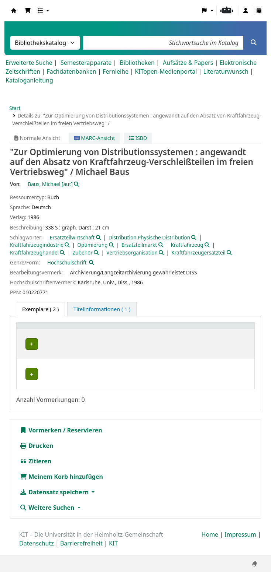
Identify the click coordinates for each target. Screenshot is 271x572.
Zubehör (82, 252)
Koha (13, 10)
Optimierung (92, 244)
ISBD (138, 137)
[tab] (102, 309)
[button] (27, 11)
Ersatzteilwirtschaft (72, 237)
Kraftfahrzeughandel (34, 252)
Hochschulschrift (67, 262)
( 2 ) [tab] (40, 309)
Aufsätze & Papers (188, 63)
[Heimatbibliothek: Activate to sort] (48, 330)
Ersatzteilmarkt (139, 244)
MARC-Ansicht (94, 137)
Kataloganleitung (29, 80)
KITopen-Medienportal (166, 71)
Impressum (240, 542)
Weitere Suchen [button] (48, 515)
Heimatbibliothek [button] (43, 329)
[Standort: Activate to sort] (102, 330)
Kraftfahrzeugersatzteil (198, 252)
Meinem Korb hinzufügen (61, 484)
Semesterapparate (86, 63)
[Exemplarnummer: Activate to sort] (193, 330)
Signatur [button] (139, 329)
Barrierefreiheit (81, 551)
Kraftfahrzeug (187, 244)
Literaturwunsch (225, 71)
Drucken (37, 453)
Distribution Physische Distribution (149, 237)
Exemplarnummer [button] (189, 329)
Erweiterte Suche (29, 63)
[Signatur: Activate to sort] (143, 330)
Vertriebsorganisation (132, 252)
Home (210, 542)
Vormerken (41, 438)
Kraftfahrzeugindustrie (37, 244)
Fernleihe (115, 71)
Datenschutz (36, 551)
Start (15, 108)
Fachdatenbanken (71, 71)
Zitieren (35, 469)
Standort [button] (94, 329)
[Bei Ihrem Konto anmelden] (245, 11)
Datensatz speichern (55, 500)
